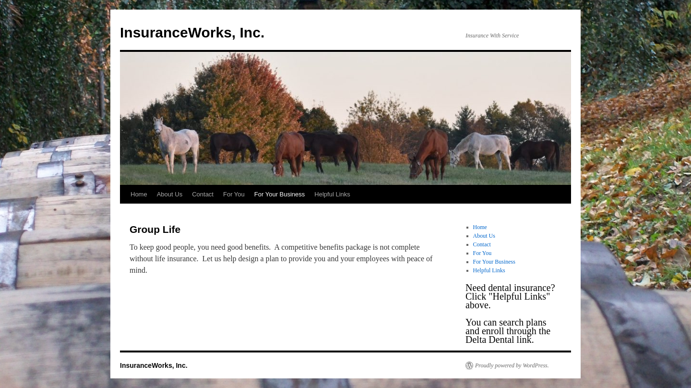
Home (139, 194)
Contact (203, 194)
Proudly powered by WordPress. (512, 365)
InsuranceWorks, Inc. (192, 32)
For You (234, 194)
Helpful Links (332, 194)
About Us (169, 194)
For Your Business (279, 194)
